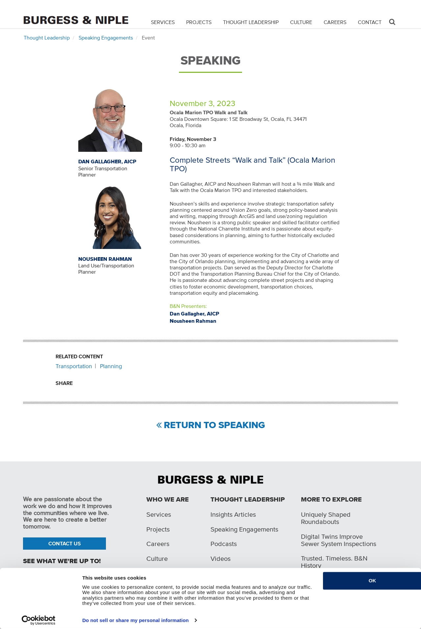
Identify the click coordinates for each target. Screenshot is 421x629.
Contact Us (64, 543)
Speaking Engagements (106, 38)
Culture (301, 22)
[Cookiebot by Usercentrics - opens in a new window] (38, 620)
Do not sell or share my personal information (135, 620)
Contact (370, 22)
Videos (220, 558)
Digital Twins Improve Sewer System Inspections (338, 540)
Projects (198, 22)
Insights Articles (233, 514)
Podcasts (223, 543)
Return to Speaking (214, 425)
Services (163, 22)
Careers (335, 22)
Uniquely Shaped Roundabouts (326, 518)
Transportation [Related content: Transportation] (74, 366)
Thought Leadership (251, 22)
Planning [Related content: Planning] (111, 366)
